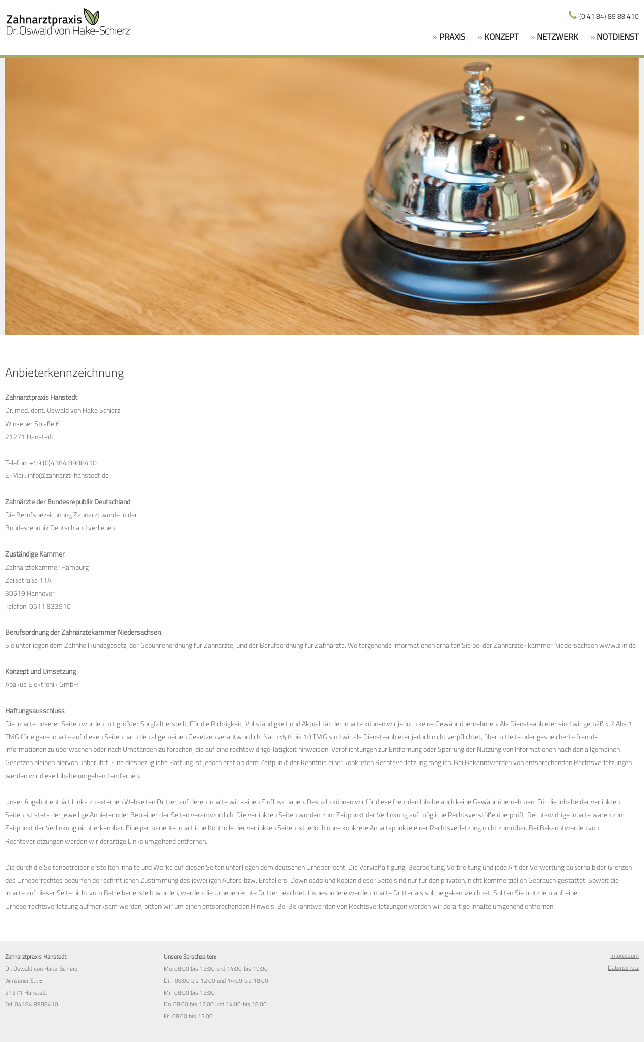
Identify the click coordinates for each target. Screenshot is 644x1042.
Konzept (500, 36)
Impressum (624, 955)
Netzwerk (556, 36)
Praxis (451, 36)
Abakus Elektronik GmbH (41, 684)
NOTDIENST (617, 36)
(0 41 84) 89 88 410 (608, 16)
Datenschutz (623, 967)
